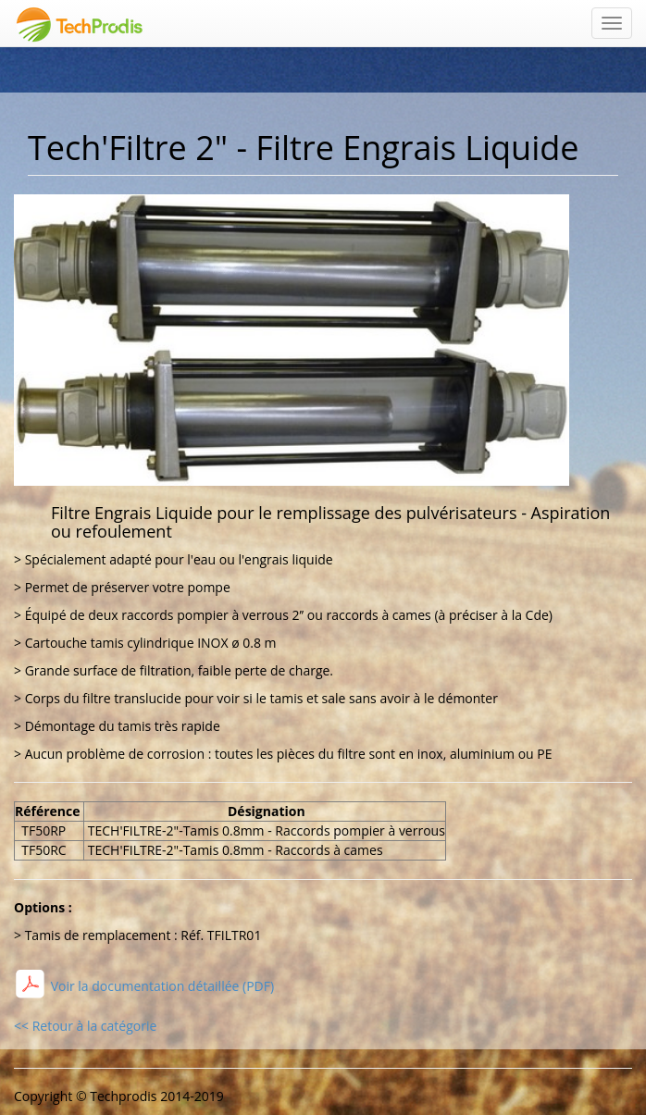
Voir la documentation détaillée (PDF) (160, 986)
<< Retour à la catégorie (85, 1025)
